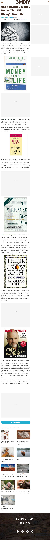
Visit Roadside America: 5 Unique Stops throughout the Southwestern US (7, 476)
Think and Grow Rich (7, 290)
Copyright (25, 526)
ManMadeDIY (25, 519)
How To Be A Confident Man (7, 491)
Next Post (15, 422)
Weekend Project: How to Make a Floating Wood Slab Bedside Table (7, 459)
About (13, 526)
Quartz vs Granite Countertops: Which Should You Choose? (7, 508)
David (3, 17)
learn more (23, 19)
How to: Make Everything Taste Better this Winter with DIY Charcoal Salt (23, 443)
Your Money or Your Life (8, 119)
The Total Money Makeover (9, 360)
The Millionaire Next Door (8, 234)
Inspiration (9, 17)
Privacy (31, 526)
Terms (37, 526)
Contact (18, 526)
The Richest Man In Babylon (9, 159)
